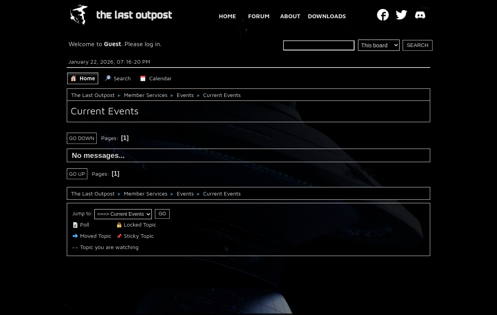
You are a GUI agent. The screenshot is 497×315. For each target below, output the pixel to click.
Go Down (81, 138)
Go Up (77, 174)
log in (152, 43)
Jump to (81, 213)
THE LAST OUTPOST (134, 15)
